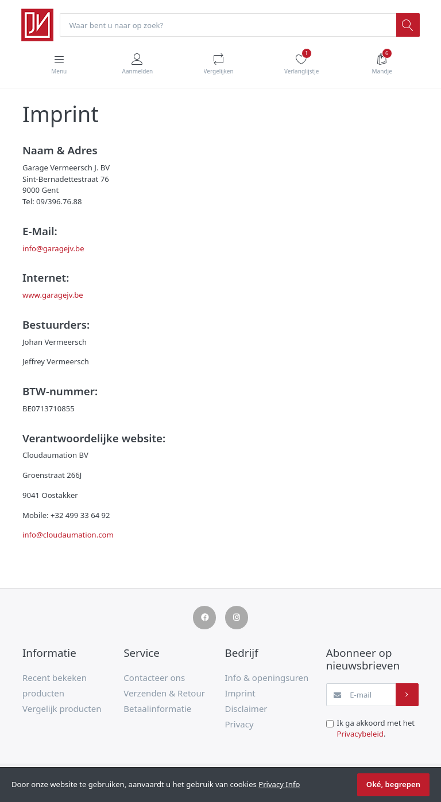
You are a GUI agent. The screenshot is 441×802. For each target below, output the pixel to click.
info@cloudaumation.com (68, 535)
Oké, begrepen (393, 784)
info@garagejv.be (53, 248)
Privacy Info (279, 784)
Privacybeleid (360, 734)
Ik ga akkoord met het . (376, 728)
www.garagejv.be (52, 295)
